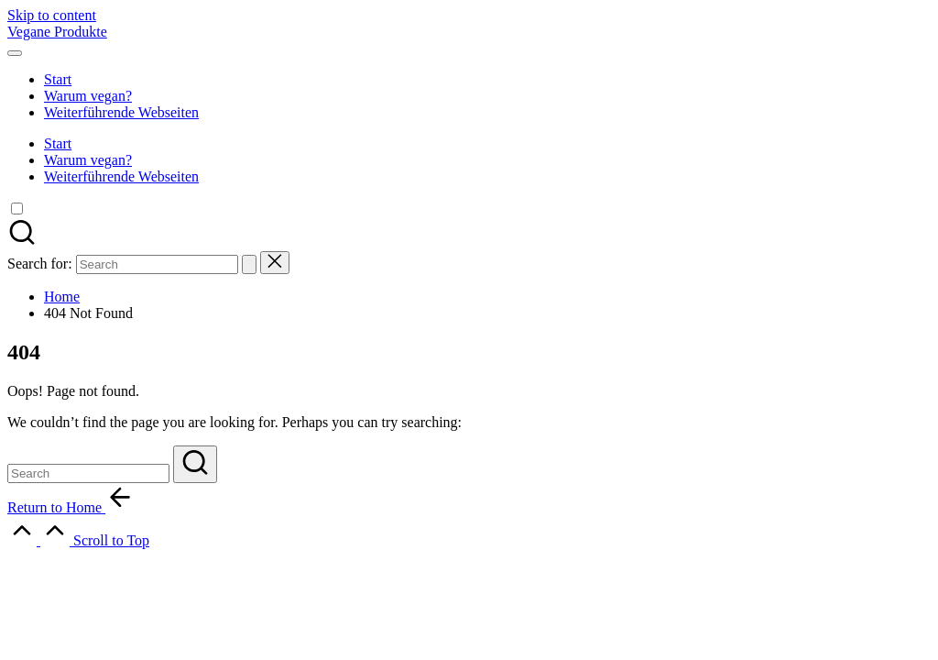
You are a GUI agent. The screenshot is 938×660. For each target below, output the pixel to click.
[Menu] (14, 53)
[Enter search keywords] (88, 473)
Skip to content (51, 15)
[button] (249, 264)
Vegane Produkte (57, 31)
